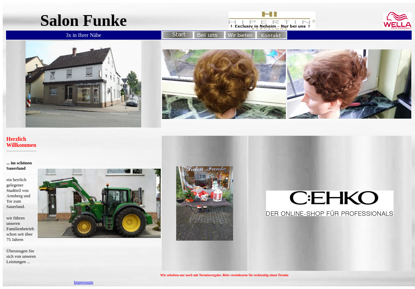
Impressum (83, 282)
